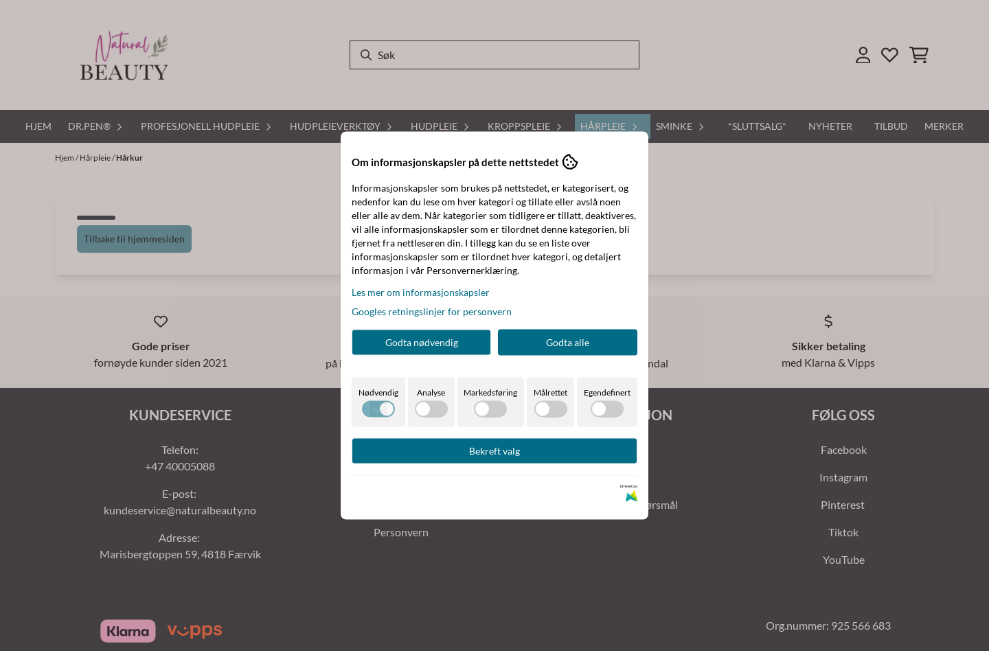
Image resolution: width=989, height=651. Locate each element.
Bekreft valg (494, 451)
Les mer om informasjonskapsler (421, 292)
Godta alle (567, 342)
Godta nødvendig (421, 342)
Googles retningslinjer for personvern (432, 311)
